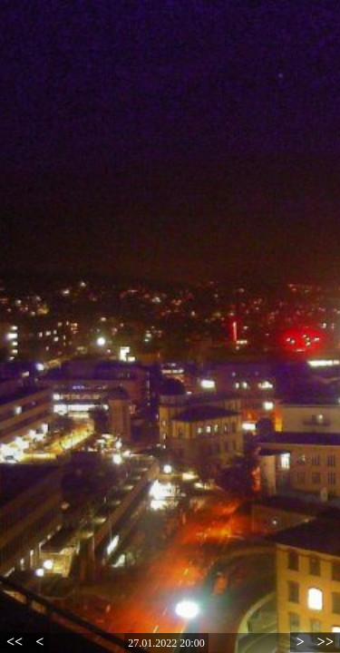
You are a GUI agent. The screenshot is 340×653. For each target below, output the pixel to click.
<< (14, 641)
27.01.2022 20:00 (166, 643)
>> (325, 641)
